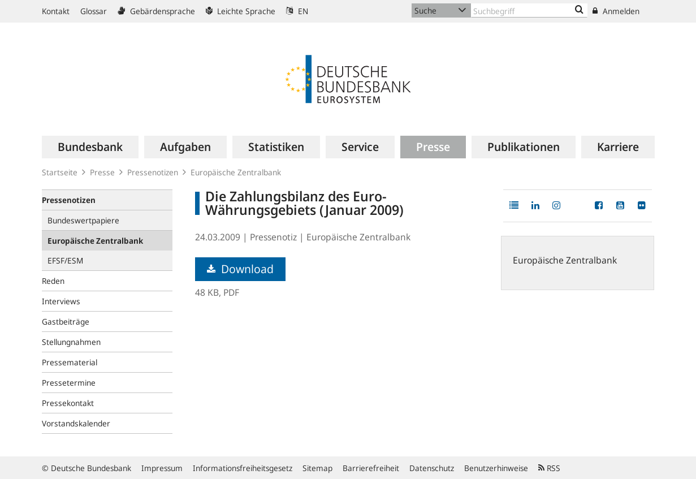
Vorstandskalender (76, 423)
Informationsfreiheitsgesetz (242, 468)
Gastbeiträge (65, 321)
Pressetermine (69, 382)
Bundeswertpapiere (83, 220)
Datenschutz (431, 468)
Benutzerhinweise (496, 468)
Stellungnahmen (71, 341)
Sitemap (317, 468)
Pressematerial (69, 362)
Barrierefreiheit (371, 468)
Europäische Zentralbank (236, 172)
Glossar (93, 11)
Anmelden (616, 11)
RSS (549, 468)
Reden (53, 280)
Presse (102, 172)
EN (297, 11)
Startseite (59, 172)
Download (240, 269)
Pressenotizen (152, 172)
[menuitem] (90, 147)
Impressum (162, 468)
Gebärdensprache (156, 11)
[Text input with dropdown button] (529, 10)
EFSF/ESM (65, 260)
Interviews (61, 301)
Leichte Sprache (240, 11)
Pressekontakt (68, 403)
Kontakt (56, 11)
